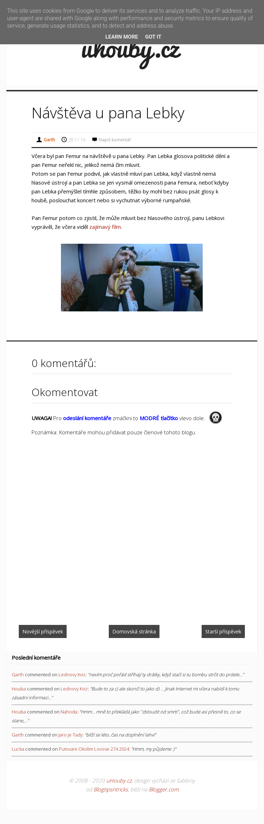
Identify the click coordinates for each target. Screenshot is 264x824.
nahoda (69, 712)
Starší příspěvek (223, 631)
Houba (19, 688)
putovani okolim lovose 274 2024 (94, 749)
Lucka (18, 749)
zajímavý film (105, 226)
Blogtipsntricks (111, 789)
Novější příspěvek (42, 631)
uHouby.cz (119, 780)
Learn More (121, 37)
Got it (153, 37)
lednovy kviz (72, 674)
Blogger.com (164, 789)
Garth (18, 674)
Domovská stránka (134, 631)
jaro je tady (70, 735)
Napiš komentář (115, 140)
